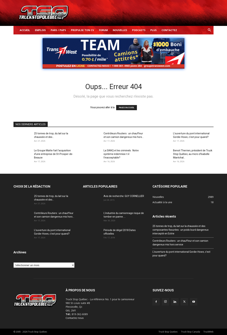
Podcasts (138, 30)
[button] (209, 30)
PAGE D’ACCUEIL (126, 107)
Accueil (25, 30)
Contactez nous (75, 318)
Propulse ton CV (82, 30)
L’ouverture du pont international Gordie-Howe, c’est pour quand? (181, 253)
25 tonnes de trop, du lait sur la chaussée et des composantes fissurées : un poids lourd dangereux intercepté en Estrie (181, 230)
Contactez (169, 30)
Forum (103, 30)
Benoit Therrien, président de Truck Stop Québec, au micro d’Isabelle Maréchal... (192, 154)
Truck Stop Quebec (168, 331)
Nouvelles (120, 30)
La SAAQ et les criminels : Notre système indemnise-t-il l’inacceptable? (121, 154)
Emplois (40, 30)
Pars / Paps (58, 30)
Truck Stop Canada (190, 331)
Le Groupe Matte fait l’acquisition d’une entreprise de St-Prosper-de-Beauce (53, 154)
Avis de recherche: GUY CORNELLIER (124, 196)
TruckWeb (208, 331)
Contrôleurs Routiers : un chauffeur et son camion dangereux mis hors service (180, 242)
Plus (153, 30)
